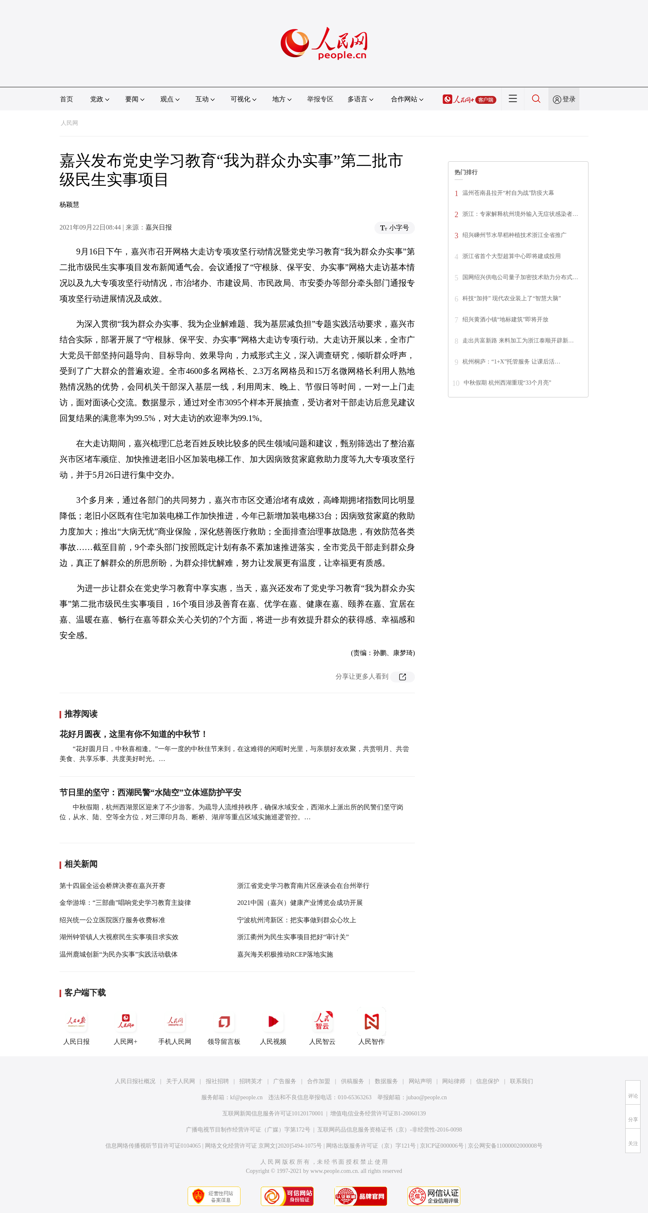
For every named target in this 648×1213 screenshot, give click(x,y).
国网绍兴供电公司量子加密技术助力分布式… (520, 277)
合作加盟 (318, 1081)
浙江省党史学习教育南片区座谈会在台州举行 (303, 885)
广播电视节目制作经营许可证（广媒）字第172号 (248, 1130)
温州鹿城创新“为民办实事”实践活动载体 (119, 954)
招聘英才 (250, 1081)
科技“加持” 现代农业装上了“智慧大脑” (511, 298)
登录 (569, 99)
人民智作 (371, 1026)
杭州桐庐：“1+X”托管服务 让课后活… (511, 362)
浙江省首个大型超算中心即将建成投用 (511, 256)
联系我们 (521, 1081)
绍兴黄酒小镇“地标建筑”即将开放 (505, 319)
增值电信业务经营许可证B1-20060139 (378, 1113)
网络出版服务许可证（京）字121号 (371, 1146)
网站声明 (420, 1081)
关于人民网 (180, 1081)
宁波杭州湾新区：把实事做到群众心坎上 (296, 920)
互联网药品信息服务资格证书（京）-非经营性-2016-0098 (389, 1130)
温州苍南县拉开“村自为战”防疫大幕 (508, 193)
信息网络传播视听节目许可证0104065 (153, 1146)
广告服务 (284, 1081)
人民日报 (76, 1026)
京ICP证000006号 (442, 1146)
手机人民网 (174, 1026)
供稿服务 (352, 1081)
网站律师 (453, 1081)
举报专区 (320, 99)
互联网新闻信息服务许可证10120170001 (273, 1113)
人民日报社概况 (135, 1081)
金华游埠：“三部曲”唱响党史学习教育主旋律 (125, 902)
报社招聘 (217, 1081)
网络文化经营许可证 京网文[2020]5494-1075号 (263, 1146)
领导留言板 (224, 1026)
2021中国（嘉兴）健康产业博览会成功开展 (300, 902)
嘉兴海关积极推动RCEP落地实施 (285, 954)
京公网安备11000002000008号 (505, 1146)
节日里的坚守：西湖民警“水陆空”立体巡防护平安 (150, 792)
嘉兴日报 (158, 227)
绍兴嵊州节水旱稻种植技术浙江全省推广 (515, 235)
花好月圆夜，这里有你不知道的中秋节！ (134, 734)
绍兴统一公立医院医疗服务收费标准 (112, 920)
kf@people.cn (246, 1097)
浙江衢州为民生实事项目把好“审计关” (293, 936)
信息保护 (487, 1081)
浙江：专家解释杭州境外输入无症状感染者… (520, 214)
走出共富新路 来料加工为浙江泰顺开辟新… (518, 340)
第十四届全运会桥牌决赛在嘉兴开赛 (112, 885)
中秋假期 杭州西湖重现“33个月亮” (507, 383)
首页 (66, 99)
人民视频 (273, 1026)
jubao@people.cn (426, 1097)
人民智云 (322, 1026)
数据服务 (386, 1081)
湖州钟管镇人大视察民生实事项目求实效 (119, 936)
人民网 (69, 123)
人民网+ (125, 1026)
